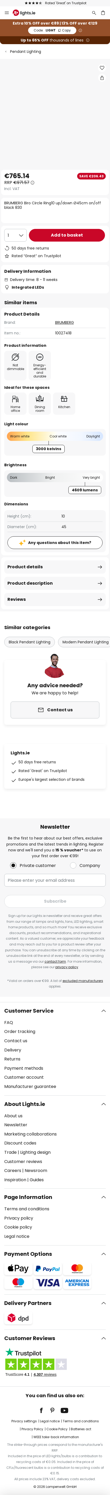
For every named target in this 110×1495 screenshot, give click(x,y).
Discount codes (20, 1143)
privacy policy (66, 967)
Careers (12, 1171)
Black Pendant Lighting (29, 642)
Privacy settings (24, 1421)
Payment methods (23, 1068)
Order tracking (19, 1031)
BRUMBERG (64, 322)
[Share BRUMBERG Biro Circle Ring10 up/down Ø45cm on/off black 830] (102, 78)
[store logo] (27, 12)
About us (13, 1116)
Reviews (16, 599)
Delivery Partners (27, 1303)
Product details (25, 567)
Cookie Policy (57, 1429)
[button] (102, 68)
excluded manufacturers (83, 981)
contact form (55, 961)
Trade (10, 1152)
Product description (30, 583)
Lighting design (35, 1152)
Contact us (15, 1041)
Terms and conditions (26, 1209)
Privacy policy (18, 1218)
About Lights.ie (24, 1104)
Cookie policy (18, 1227)
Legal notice (16, 1236)
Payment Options (28, 1254)
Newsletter (15, 1125)
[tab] (55, 1048)
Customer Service (29, 1010)
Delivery (12, 1050)
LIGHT (52, 30)
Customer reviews (23, 1162)
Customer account (24, 1077)
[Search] (94, 12)
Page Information (28, 1197)
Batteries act (81, 1429)
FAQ (8, 1022)
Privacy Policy (32, 1429)
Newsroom (36, 1171)
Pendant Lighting (25, 51)
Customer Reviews (29, 1338)
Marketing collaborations (30, 1134)
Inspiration (15, 1180)
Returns (12, 1059)
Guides (37, 1180)
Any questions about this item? (59, 542)
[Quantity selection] (15, 235)
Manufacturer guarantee (30, 1086)
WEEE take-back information (56, 1437)
